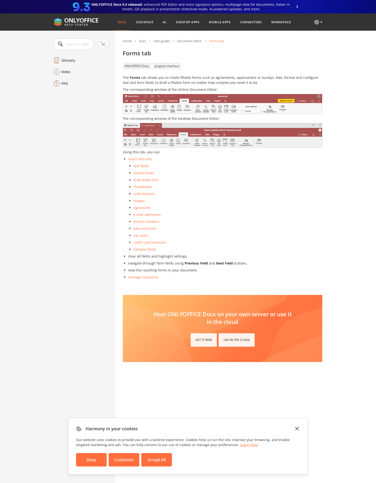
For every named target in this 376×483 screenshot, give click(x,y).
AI (164, 22)
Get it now (203, 340)
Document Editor (189, 41)
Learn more (249, 445)
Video (65, 71)
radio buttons (144, 193)
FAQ (64, 83)
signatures (141, 207)
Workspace (281, 22)
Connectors (251, 22)
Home (127, 41)
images (139, 200)
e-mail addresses (147, 214)
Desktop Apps (187, 22)
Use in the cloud (236, 340)
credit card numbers (149, 242)
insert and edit (140, 159)
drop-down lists (146, 180)
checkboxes (142, 186)
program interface (167, 66)
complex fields (144, 249)
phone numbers (146, 221)
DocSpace (144, 22)
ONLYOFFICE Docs (137, 66)
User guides (161, 41)
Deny (91, 459)
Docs (122, 22)
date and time (144, 228)
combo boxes (143, 173)
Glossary (68, 60)
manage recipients (143, 277)
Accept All (157, 459)
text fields (141, 166)
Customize (124, 459)
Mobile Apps (219, 22)
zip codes (140, 235)
